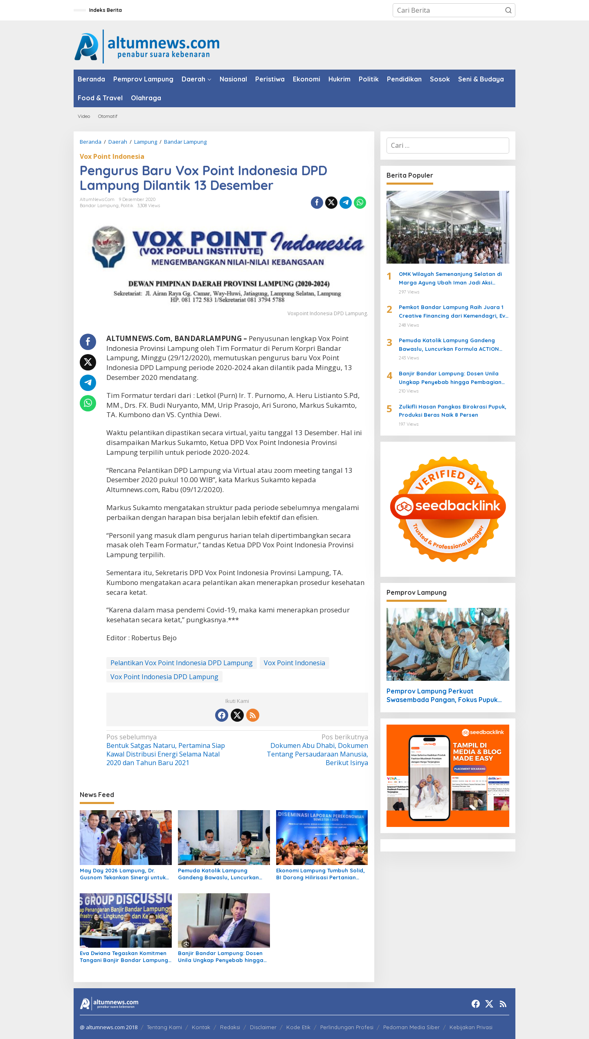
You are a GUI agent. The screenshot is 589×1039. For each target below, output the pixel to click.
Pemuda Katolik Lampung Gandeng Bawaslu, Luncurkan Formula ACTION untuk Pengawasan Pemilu (218, 874)
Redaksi (230, 1027)
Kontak (201, 1027)
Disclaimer (263, 1027)
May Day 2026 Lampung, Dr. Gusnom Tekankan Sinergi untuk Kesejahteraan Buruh (123, 874)
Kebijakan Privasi (471, 1027)
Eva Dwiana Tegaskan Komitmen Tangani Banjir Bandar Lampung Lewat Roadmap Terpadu (124, 957)
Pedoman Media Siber (411, 1027)
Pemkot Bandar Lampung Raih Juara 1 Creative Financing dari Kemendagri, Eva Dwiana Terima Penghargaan (454, 312)
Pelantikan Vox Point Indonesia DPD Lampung (181, 662)
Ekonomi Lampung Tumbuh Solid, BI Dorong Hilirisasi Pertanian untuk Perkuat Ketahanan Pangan (320, 874)
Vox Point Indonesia (112, 156)
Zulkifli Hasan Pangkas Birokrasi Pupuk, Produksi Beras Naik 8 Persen (452, 410)
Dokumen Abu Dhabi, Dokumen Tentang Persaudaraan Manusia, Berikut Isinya (305, 750)
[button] (508, 10)
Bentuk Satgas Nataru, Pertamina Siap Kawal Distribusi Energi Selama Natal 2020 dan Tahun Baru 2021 (169, 750)
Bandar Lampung (99, 205)
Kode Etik (298, 1027)
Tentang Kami (164, 1027)
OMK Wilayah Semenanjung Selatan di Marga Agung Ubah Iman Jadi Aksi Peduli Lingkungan (450, 279)
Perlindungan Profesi (346, 1027)
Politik (127, 205)
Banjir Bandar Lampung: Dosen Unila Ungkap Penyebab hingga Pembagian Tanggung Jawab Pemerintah (220, 957)
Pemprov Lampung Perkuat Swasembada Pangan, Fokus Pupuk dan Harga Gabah (442, 695)
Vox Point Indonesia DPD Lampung (164, 676)
